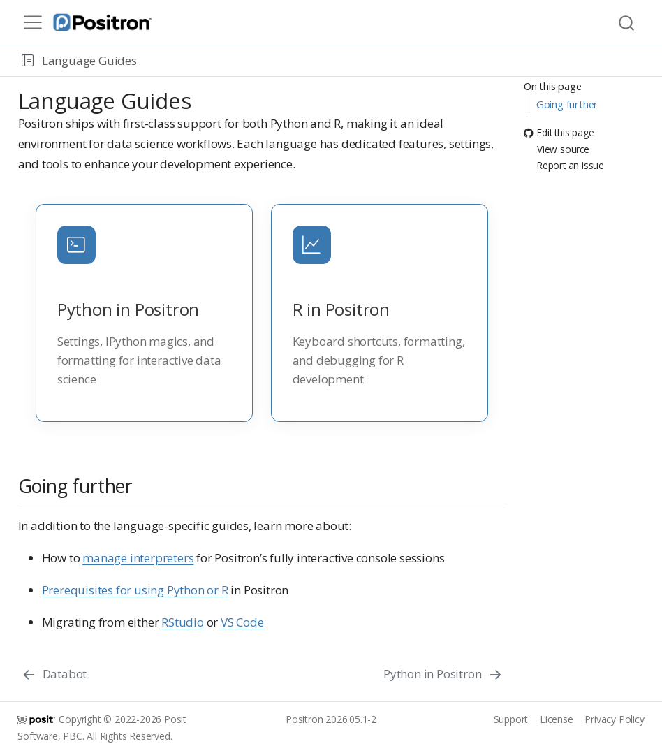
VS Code (242, 622)
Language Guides (89, 60)
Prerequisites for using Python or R (135, 590)
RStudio (182, 622)
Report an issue (564, 165)
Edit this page (559, 133)
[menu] (33, 22)
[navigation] (396, 60)
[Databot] (54, 674)
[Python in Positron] (443, 674)
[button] (27, 60)
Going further (567, 104)
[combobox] (627, 23)
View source (556, 149)
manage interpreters (137, 558)
